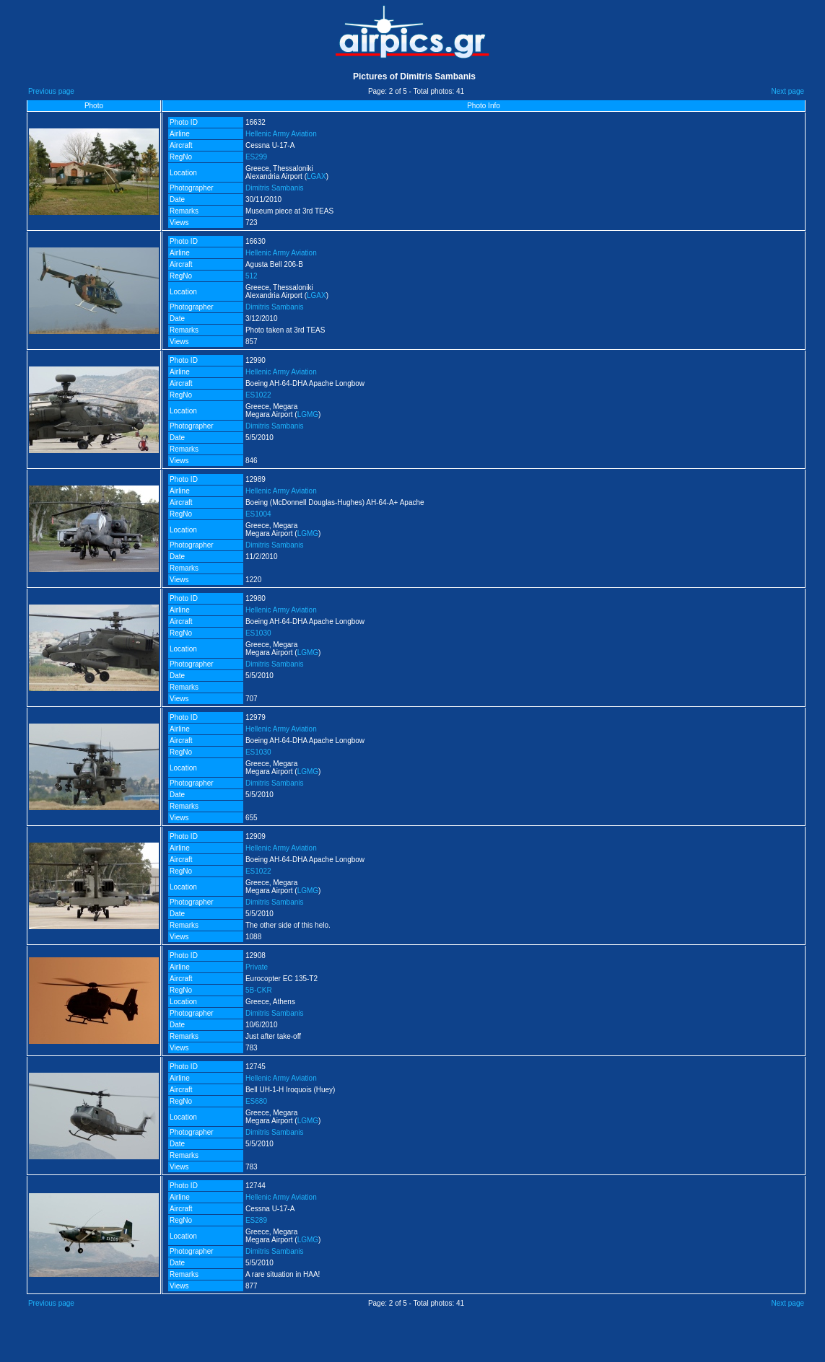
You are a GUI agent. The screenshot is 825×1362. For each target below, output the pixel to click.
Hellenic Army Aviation (281, 134)
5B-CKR (258, 990)
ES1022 (258, 395)
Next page (787, 91)
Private (256, 967)
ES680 (256, 1101)
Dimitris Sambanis (274, 188)
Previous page (51, 91)
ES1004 (258, 514)
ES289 (256, 1220)
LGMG (307, 414)
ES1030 (258, 633)
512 (251, 276)
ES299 (256, 157)
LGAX (316, 176)
